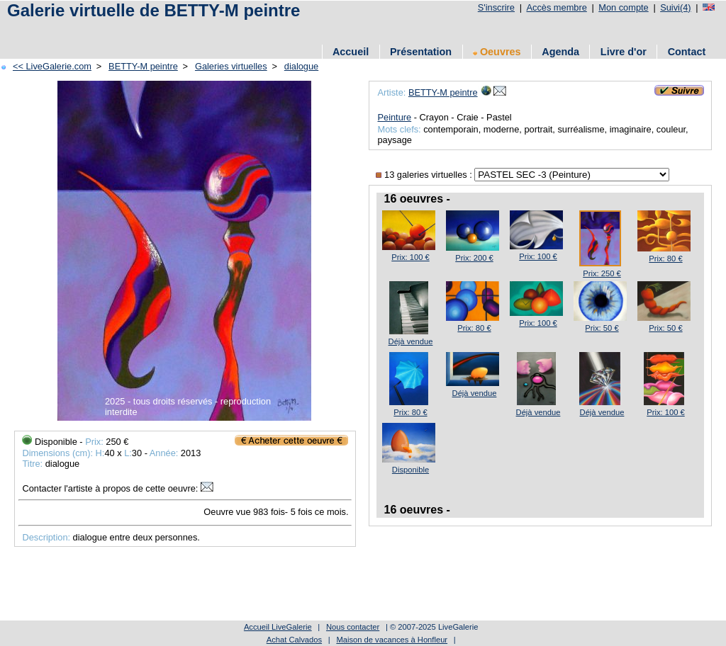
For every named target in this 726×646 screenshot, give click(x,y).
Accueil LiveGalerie (278, 627)
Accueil (351, 51)
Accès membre (556, 7)
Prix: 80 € (665, 258)
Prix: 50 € (601, 328)
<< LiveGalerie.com (52, 66)
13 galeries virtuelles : (425, 174)
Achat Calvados (294, 639)
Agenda (560, 51)
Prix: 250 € (601, 273)
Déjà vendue (411, 341)
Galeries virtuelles (231, 66)
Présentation (421, 51)
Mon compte (623, 7)
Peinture (394, 117)
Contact (687, 51)
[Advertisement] (262, 30)
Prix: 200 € (474, 258)
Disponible (410, 469)
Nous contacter (352, 627)
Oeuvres (497, 51)
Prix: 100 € (410, 257)
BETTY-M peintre (143, 66)
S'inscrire (496, 7)
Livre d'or (624, 51)
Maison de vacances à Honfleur (391, 639)
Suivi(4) (675, 7)
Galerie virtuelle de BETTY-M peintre (153, 10)
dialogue (301, 66)
